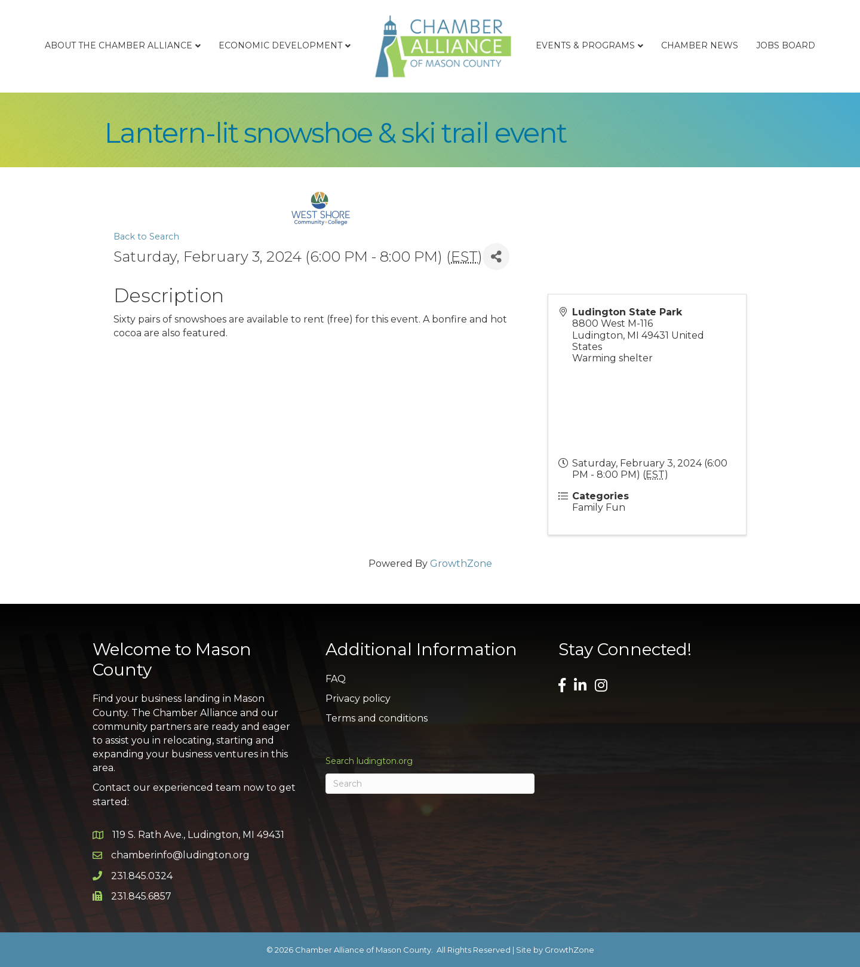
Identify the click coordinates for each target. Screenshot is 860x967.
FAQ (335, 678)
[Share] (496, 256)
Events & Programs (585, 45)
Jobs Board (785, 45)
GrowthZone (461, 563)
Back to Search (146, 236)
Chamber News (699, 45)
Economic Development (280, 45)
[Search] (430, 783)
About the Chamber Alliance (118, 45)
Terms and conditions (376, 718)
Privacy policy (358, 698)
